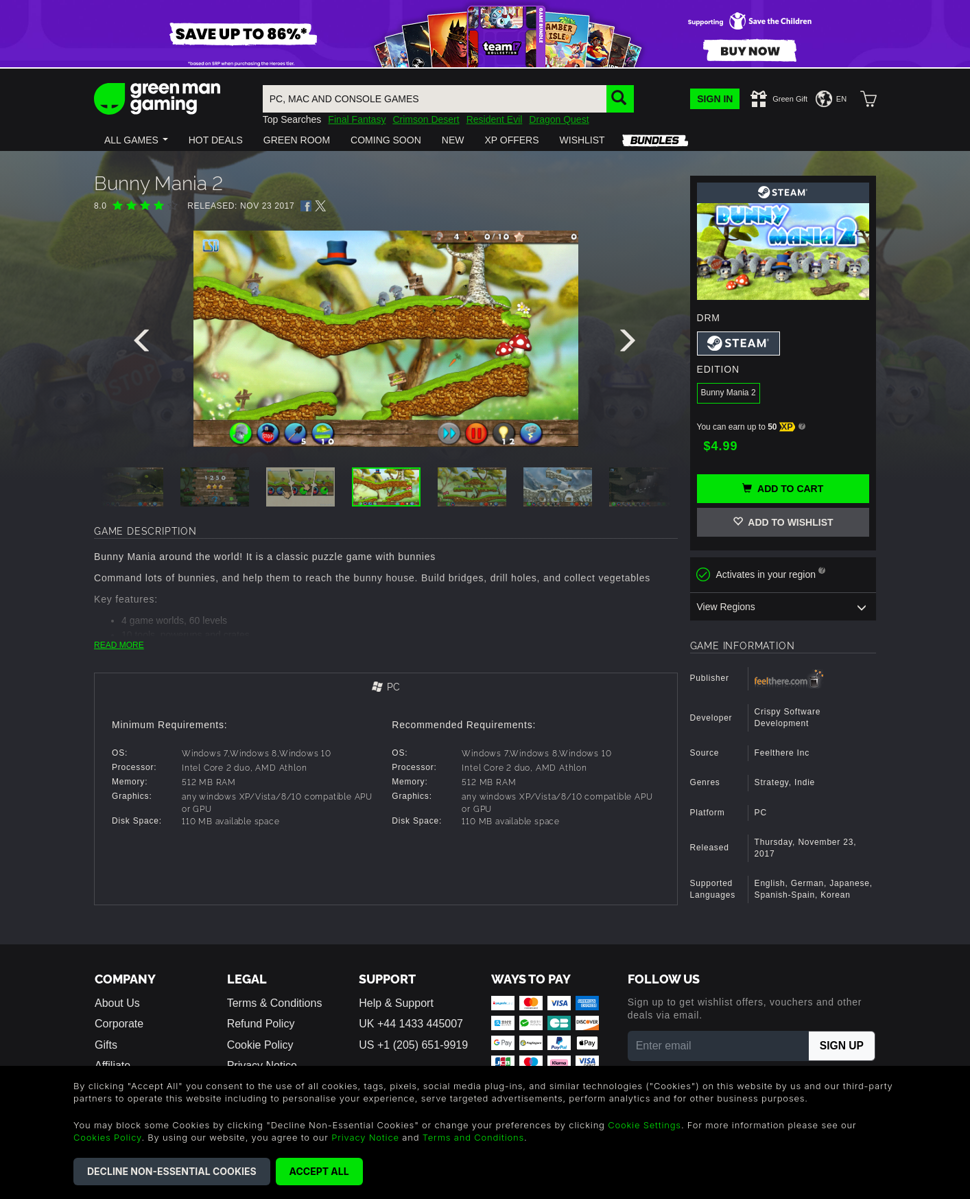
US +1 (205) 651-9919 (413, 1045)
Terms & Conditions (274, 1003)
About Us (117, 1003)
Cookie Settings (644, 1124)
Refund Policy (261, 1023)
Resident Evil (494, 119)
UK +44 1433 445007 (411, 1023)
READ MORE (119, 645)
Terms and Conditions (473, 1137)
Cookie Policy (260, 1045)
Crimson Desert (425, 119)
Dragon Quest (559, 119)
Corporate (119, 1023)
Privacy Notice (365, 1137)
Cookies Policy (107, 1137)
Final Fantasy (357, 119)
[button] (136, 140)
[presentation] (144, 343)
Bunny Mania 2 (728, 392)
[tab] (386, 688)
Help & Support (396, 1003)
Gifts (106, 1045)
